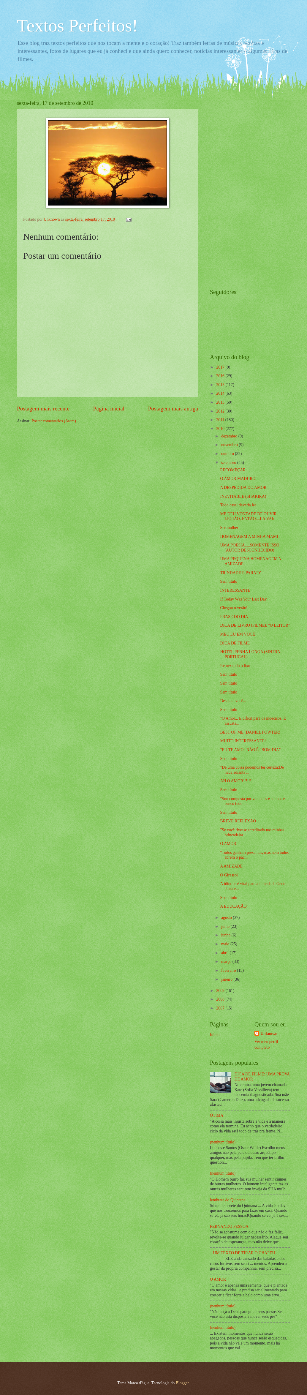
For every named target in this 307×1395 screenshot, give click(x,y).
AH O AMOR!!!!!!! (236, 781)
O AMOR (228, 843)
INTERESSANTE (235, 590)
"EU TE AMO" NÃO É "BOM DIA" (250, 750)
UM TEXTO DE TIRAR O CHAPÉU (244, 1253)
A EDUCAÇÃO (233, 906)
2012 (220, 411)
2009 (220, 990)
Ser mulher (229, 527)
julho (226, 926)
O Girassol (229, 875)
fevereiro (229, 970)
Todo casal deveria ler (238, 505)
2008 (220, 999)
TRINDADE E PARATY (240, 573)
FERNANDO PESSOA (229, 1226)
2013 (220, 402)
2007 (220, 1008)
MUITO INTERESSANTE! (243, 741)
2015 (220, 385)
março (226, 961)
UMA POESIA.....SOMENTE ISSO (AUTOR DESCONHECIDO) (249, 547)
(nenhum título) (222, 1142)
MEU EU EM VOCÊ (237, 634)
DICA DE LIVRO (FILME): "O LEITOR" (255, 625)
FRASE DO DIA (234, 616)
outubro (228, 453)
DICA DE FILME (235, 643)
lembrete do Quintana (228, 1200)
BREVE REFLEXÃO (238, 821)
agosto (227, 917)
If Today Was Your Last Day (243, 599)
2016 (220, 376)
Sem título (228, 581)
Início (214, 1034)
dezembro (229, 436)
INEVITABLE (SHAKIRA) (243, 496)
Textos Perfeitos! (77, 25)
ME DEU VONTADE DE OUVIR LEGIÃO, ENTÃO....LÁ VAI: (248, 516)
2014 (220, 393)
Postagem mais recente (43, 408)
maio (225, 944)
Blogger (182, 1383)
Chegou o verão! (233, 608)
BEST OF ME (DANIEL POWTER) (250, 732)
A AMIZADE (231, 866)
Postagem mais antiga (173, 408)
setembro (229, 462)
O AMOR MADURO (237, 478)
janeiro (227, 979)
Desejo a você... (233, 701)
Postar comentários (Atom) (53, 421)
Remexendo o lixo (235, 665)
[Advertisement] (233, 189)
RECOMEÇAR (233, 470)
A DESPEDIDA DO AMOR (243, 487)
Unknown (269, 1033)
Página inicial (108, 408)
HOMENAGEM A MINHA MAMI (249, 536)
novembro (230, 445)
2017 (220, 367)
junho (226, 935)
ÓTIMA (216, 1115)
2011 (220, 420)
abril (225, 953)
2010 (220, 428)
